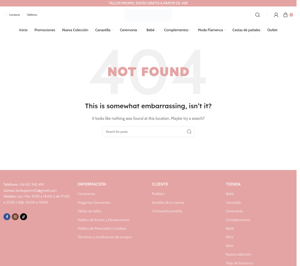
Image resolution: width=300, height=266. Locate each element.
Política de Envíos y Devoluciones (103, 220)
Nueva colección (238, 254)
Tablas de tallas (89, 211)
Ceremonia (234, 211)
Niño (229, 246)
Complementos (238, 220)
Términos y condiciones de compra (105, 237)
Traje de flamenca (239, 263)
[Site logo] (148, 14)
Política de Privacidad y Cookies (102, 228)
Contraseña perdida (167, 211)
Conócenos (86, 194)
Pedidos (158, 194)
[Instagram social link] (15, 216)
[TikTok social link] (23, 216)
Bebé (230, 194)
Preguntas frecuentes (94, 202)
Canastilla (233, 202)
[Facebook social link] (6, 216)
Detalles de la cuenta (168, 202)
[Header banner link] (148, 3)
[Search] (257, 14)
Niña (229, 237)
